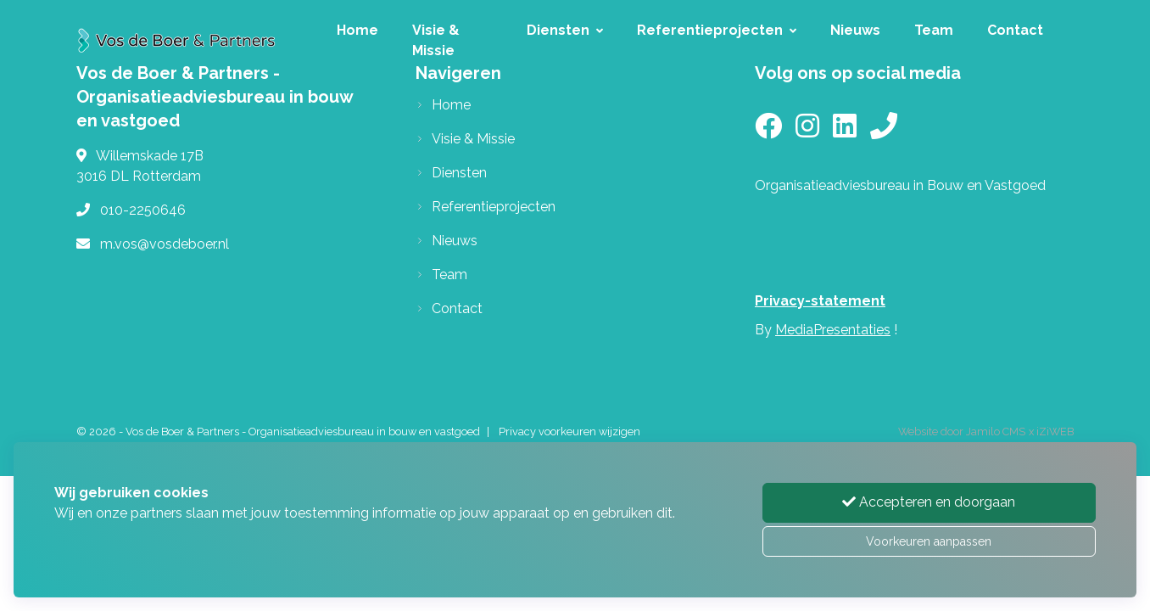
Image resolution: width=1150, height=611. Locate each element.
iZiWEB (1055, 431)
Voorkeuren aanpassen (928, 541)
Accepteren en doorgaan (928, 502)
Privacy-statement (820, 301)
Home (357, 30)
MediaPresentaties (832, 330)
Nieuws (855, 30)
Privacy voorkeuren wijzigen (569, 431)
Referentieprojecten (716, 30)
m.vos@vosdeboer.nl (164, 244)
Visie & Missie (436, 40)
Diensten (565, 30)
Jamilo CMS (995, 431)
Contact (1015, 30)
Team (933, 30)
